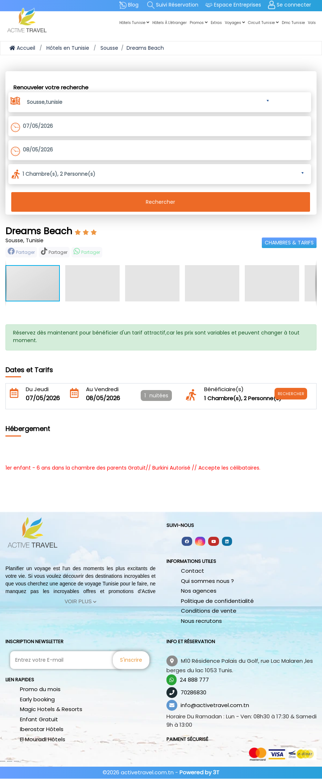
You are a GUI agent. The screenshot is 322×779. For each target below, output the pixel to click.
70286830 (193, 692)
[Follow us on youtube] (213, 541)
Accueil (22, 48)
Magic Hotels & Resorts (51, 709)
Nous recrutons (201, 621)
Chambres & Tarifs (289, 242)
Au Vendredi (102, 389)
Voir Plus (80, 601)
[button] (148, 101)
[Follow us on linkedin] (227, 541)
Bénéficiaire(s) (224, 389)
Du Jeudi (37, 389)
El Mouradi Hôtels (42, 739)
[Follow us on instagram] (200, 541)
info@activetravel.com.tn (215, 705)
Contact (192, 571)
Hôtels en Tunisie (67, 48)
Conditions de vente (208, 610)
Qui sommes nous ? (207, 581)
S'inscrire (131, 660)
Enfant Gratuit (39, 719)
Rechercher (160, 202)
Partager (21, 251)
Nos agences (198, 591)
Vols (312, 22)
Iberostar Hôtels (41, 729)
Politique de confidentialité (217, 601)
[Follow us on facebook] (187, 541)
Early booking (37, 699)
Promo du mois (40, 689)
